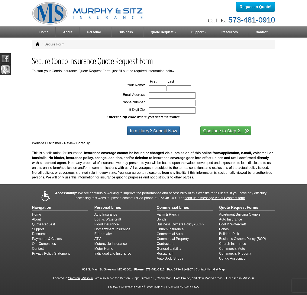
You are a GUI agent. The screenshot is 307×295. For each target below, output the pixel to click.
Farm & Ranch (168, 214)
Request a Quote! (255, 7)
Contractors (165, 243)
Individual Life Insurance (112, 253)
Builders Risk (229, 234)
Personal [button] (95, 32)
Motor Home (103, 248)
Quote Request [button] (164, 32)
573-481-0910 (251, 19)
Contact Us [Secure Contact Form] (203, 269)
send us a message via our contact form (215, 198)
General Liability (169, 248)
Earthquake (103, 234)
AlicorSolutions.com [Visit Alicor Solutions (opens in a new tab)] (129, 286)
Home (43, 32)
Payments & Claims (47, 239)
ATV (97, 239)
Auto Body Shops (170, 258)
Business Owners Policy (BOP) (180, 224)
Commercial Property (173, 239)
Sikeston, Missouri (80, 278)
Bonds (161, 219)
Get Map (219, 269)
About (67, 32)
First (157, 81)
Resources (40, 234)
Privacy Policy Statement (51, 253)
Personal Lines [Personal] (107, 207)
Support (38, 229)
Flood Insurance (106, 224)
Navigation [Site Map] (41, 207)
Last (175, 81)
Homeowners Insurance (112, 229)
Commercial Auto (170, 234)
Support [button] (199, 32)
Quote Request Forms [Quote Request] (238, 207)
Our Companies (44, 243)
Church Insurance (170, 229)
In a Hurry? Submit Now (153, 130)
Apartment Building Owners (240, 214)
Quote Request (43, 224)
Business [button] (127, 32)
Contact (262, 32)
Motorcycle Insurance (110, 243)
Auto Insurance (105, 214)
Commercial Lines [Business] (173, 207)
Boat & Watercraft (107, 219)
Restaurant (165, 253)
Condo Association (233, 258)
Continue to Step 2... (226, 130)
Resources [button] (231, 32)
